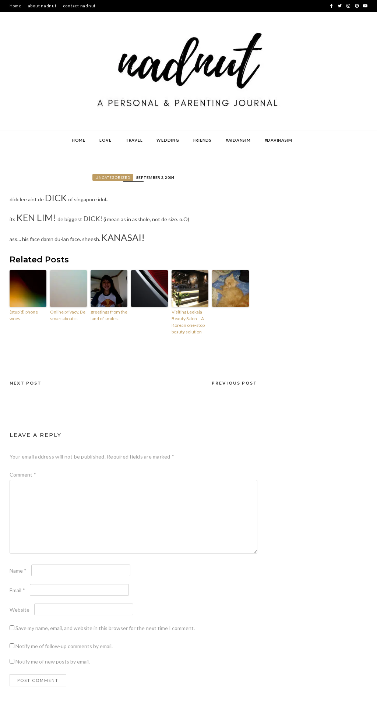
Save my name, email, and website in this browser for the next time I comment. (105, 628)
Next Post (26, 383)
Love (105, 140)
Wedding (167, 140)
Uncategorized (112, 177)
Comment (23, 474)
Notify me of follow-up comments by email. (64, 646)
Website (19, 609)
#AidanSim (238, 140)
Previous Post (234, 383)
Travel (134, 140)
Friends (202, 140)
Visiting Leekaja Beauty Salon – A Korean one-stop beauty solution (188, 322)
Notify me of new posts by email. (52, 661)
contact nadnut (79, 5)
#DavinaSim (279, 140)
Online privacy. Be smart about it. (67, 315)
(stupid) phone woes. (24, 315)
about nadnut (42, 5)
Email (17, 590)
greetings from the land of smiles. (109, 315)
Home (16, 5)
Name (18, 570)
